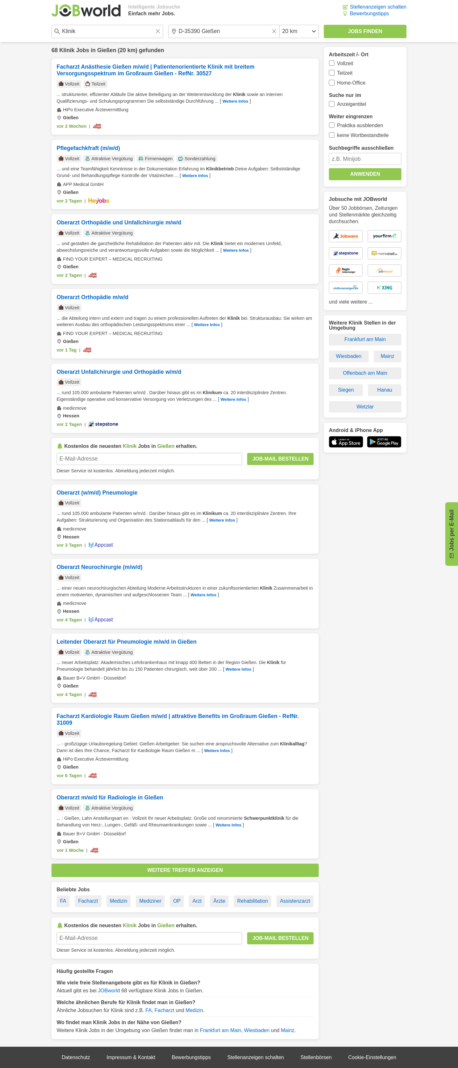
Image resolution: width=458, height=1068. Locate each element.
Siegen (346, 390)
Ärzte (219, 901)
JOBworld (109, 990)
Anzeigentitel (351, 104)
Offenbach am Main (365, 373)
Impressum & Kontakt (131, 1057)
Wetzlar (365, 406)
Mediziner (150, 901)
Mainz (288, 1030)
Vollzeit (345, 63)
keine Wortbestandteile (363, 135)
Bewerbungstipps (369, 13)
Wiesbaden (256, 1030)
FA (63, 901)
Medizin (118, 901)
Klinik (66, 50)
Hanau (384, 390)
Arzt (196, 901)
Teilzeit (345, 73)
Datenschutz (76, 1057)
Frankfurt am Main (220, 1030)
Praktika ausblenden (360, 125)
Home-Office (351, 83)
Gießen (106, 50)
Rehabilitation (252, 901)
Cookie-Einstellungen (372, 1057)
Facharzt (88, 901)
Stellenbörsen (316, 1057)
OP (177, 901)
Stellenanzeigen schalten (378, 7)
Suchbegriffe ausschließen (361, 148)
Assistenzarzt (295, 901)
